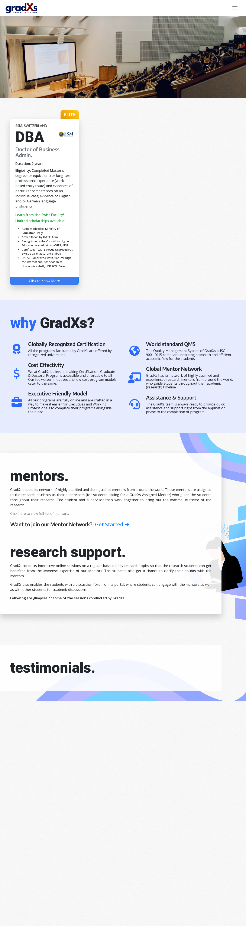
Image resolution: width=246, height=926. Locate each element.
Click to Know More (44, 280)
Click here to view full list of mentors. (39, 513)
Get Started (112, 524)
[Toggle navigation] (235, 8)
